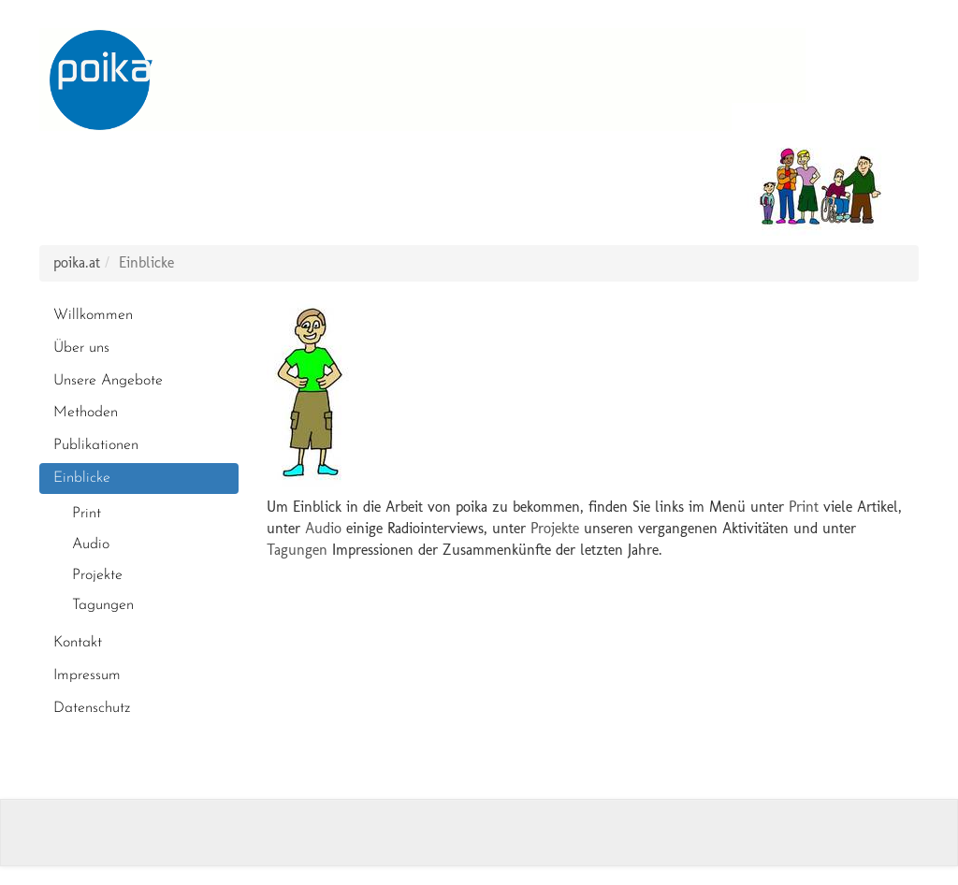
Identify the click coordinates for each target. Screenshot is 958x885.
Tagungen (103, 605)
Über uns (81, 348)
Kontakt (77, 642)
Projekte (97, 575)
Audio (90, 544)
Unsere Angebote (108, 380)
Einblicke (81, 478)
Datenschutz (91, 708)
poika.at (76, 262)
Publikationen (95, 445)
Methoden (85, 412)
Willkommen (93, 315)
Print (86, 513)
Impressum (87, 675)
